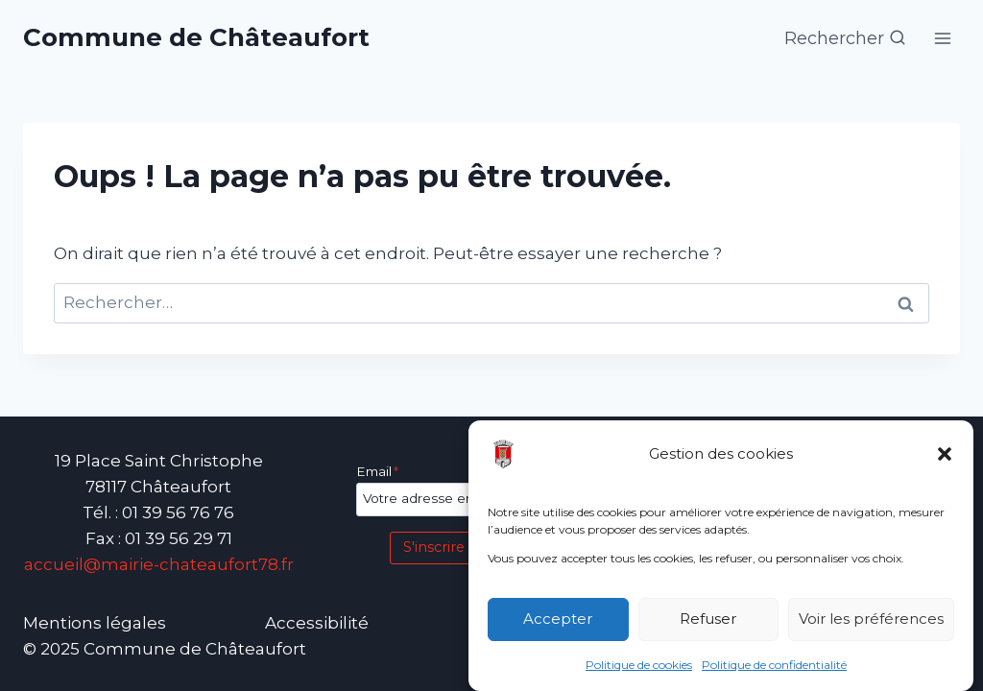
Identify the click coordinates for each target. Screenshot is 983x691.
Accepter (557, 619)
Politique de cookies (639, 664)
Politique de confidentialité (774, 664)
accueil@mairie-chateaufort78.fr (159, 564)
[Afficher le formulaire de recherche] (845, 38)
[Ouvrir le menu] (942, 38)
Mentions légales (94, 622)
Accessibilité (317, 622)
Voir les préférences (871, 619)
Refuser (708, 619)
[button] (944, 454)
